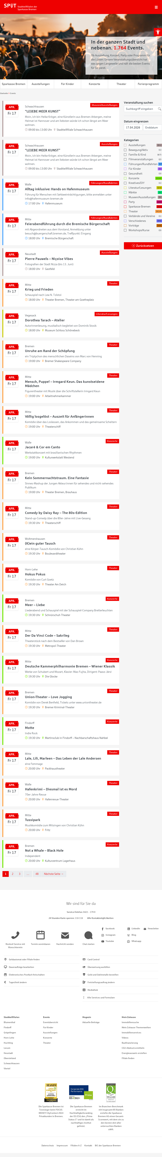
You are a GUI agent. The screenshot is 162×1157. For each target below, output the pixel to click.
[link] (158, 32)
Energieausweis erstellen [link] (134, 1053)
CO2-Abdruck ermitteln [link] (133, 1048)
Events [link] (46, 1017)
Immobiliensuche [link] (130, 1022)
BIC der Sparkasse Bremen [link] (108, 1145)
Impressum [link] (62, 1145)
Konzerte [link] (94, 84)
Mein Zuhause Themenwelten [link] (136, 1027)
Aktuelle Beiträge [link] (91, 1022)
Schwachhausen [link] (12, 1063)
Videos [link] (125, 1038)
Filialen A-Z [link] (76, 1145)
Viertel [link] (7, 1068)
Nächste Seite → (54, 873)
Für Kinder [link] (67, 84)
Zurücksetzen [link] (145, 245)
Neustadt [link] (8, 1053)
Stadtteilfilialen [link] (11, 1017)
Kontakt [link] (88, 1145)
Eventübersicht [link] (50, 1022)
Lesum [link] (7, 1048)
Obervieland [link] (10, 1058)
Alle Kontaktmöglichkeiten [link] (100, 918)
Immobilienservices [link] (131, 1032)
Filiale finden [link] (128, 1058)
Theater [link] (121, 84)
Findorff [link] (7, 1027)
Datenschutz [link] (48, 1145)
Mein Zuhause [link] (129, 1017)
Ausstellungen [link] (41, 84)
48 (37, 873)
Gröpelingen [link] (10, 1032)
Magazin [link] (86, 1017)
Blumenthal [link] (9, 1022)
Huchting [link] (8, 1043)
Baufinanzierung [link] (130, 1043)
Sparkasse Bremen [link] (13, 84)
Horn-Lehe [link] (9, 1038)
